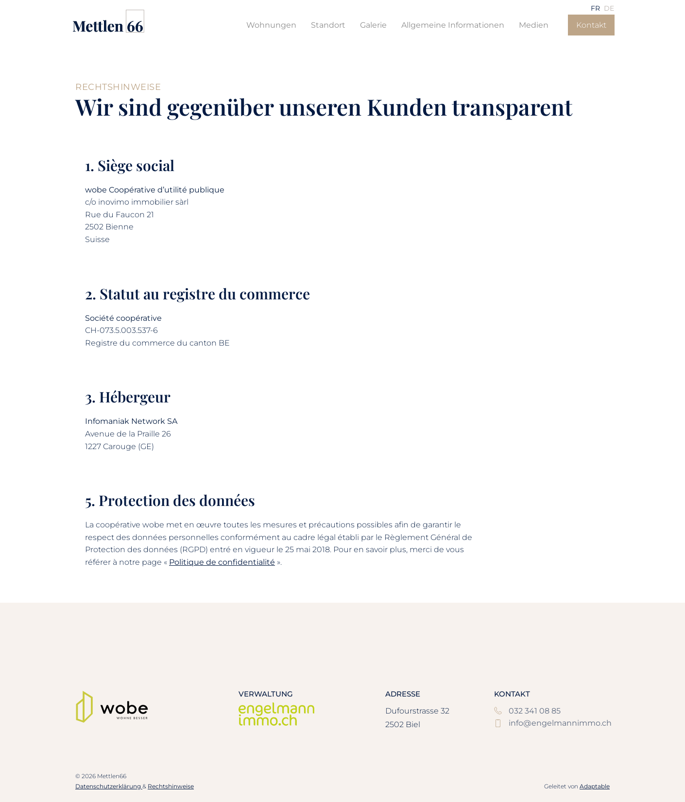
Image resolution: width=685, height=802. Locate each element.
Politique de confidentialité (222, 562)
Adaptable (595, 786)
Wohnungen (271, 25)
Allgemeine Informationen (452, 25)
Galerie (373, 25)
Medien (533, 25)
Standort (328, 25)
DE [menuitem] (609, 8)
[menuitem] (595, 8)
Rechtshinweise (171, 786)
